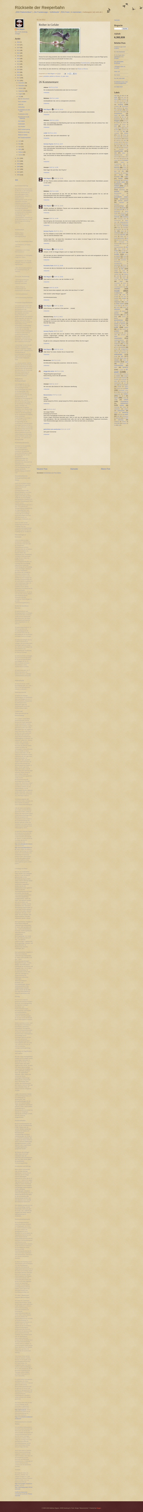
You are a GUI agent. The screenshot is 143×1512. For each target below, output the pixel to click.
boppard (118, 122)
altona (116, 99)
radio (115, 334)
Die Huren (117, 75)
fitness (121, 175)
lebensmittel (117, 265)
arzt (125, 101)
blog (124, 118)
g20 (125, 185)
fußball (116, 186)
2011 (18, 158)
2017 (18, 67)
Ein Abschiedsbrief (119, 51)
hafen (123, 215)
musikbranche (118, 293)
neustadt (116, 296)
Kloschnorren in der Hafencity (23, 117)
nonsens (116, 298)
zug (119, 425)
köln (117, 252)
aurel (127, 102)
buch (120, 127)
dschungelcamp (119, 144)
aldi (125, 95)
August (20, 94)
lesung (116, 267)
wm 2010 (125, 418)
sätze (127, 345)
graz (125, 209)
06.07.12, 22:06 (59, 371)
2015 (18, 72)
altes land (123, 97)
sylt (125, 383)
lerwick (124, 265)
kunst (115, 259)
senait (115, 356)
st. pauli (63, 76)
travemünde (117, 394)
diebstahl (126, 138)
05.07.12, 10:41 (52, 133)
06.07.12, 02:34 (53, 287)
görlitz (115, 209)
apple (115, 101)
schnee (118, 350)
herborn (118, 225)
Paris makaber (22, 101)
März (20, 149)
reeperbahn (118, 338)
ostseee (124, 307)
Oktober (20, 88)
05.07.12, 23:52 (58, 276)
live (122, 268)
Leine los (20, 104)
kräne (124, 256)
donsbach (116, 142)
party (115, 316)
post (118, 329)
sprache (125, 367)
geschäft (121, 202)
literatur (116, 268)
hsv (115, 231)
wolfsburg (116, 421)
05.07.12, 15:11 (58, 231)
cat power (116, 131)
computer (116, 133)
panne (116, 313)
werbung (125, 412)
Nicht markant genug (24, 129)
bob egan (126, 120)
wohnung (120, 420)
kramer (118, 256)
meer (121, 281)
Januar (20, 154)
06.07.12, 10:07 (58, 331)
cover (118, 135)
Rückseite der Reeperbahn (40, 7)
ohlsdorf (126, 301)
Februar (20, 152)
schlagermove (124, 349)
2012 (18, 80)
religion (123, 342)
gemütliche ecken (121, 197)
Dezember (21, 83)
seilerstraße (118, 354)
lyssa (123, 270)
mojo (124, 285)
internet (116, 234)
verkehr (122, 405)
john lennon (119, 240)
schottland (124, 350)
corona (126, 133)
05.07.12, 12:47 (58, 144)
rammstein (123, 334)
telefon (126, 386)
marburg (126, 274)
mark (117, 276)
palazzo (124, 311)
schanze (123, 347)
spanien (121, 363)
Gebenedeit (21, 124)
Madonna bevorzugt (23, 132)
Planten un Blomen (83, 69)
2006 (18, 172)
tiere (67, 76)
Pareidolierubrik (85, 63)
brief (115, 126)
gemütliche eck (119, 195)
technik (119, 386)
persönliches (118, 320)
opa (121, 305)
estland (122, 162)
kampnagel (121, 241)
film (123, 171)
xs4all (45, 133)
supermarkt (123, 381)
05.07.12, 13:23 (58, 205)
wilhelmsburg (125, 416)
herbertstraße (124, 224)
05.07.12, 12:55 (53, 167)
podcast (116, 325)
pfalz (115, 322)
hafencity (116, 217)
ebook (124, 145)
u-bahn (124, 397)
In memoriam (76, 12)
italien (121, 236)
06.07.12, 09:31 (58, 316)
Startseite (74, 469)
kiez (126, 243)
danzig (124, 135)
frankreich (125, 180)
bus (117, 129)
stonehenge (123, 379)
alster (115, 97)
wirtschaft (118, 418)
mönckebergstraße (118, 286)
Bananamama (48, 395)
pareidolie (46, 76)
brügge (115, 127)
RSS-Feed (65, 12)
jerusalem (121, 238)
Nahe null (117, 71)
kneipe (116, 250)
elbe (115, 153)
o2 (124, 300)
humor (122, 231)
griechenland (117, 211)
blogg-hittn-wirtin (49, 371)
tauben (126, 384)
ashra (115, 102)
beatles (124, 111)
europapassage (117, 164)
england (118, 158)
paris (125, 314)
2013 (18, 77)
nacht (123, 294)
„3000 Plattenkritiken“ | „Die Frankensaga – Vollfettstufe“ (37, 12)
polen (123, 325)
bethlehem (116, 117)
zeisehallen (117, 423)
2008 (18, 166)
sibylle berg (123, 358)
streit (115, 381)
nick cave (123, 296)
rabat (125, 332)
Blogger (99, 1508)
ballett (126, 110)
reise (115, 342)
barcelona (118, 111)
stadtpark (126, 375)
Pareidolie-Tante (48, 265)
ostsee (118, 307)
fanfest (124, 167)
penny (116, 318)
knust (122, 250)
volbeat (124, 407)
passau (123, 316)
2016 (18, 69)
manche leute (117, 274)
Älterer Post (105, 469)
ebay (118, 145)
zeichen (124, 421)
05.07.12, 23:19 (58, 249)
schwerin (116, 352)
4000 (115, 95)
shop (115, 358)
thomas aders (120, 388)
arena (120, 101)
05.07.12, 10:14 (58, 109)
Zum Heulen (21, 126)
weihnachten (121, 410)
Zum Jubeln (21, 121)
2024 (18, 47)
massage (116, 277)
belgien (115, 115)
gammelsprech (119, 187)
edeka (119, 147)
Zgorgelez (124, 423)
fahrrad (116, 167)
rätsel (115, 336)
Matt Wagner (47, 109)
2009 (18, 164)
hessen (118, 227)
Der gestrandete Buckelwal (118, 62)
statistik (117, 377)
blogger (116, 120)
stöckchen (123, 377)
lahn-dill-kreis (117, 261)
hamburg (125, 217)
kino (127, 247)
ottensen (117, 309)
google (124, 207)
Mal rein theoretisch (23, 99)
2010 (18, 161)
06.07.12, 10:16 (58, 349)
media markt (117, 279)
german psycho (123, 200)
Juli (19, 96)
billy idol (124, 117)
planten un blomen (55, 76)
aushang (116, 106)
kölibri (126, 250)
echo (115, 147)
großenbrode (123, 213)
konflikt (116, 254)
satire (120, 345)
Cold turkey (21, 107)
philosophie (122, 322)
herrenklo (125, 225)
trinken (126, 394)
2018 (18, 64)
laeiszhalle (123, 259)
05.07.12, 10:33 (54, 120)
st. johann (121, 369)
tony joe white (123, 392)
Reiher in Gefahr (22, 135)
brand (124, 122)
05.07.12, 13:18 (58, 178)
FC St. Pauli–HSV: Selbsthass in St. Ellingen (119, 56)
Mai (19, 144)
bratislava (116, 124)
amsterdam (123, 99)
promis (116, 331)
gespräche (117, 207)
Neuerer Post (42, 469)
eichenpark (125, 147)
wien (118, 416)
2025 (18, 45)
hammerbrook (117, 220)
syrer (115, 384)
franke (120, 178)
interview (122, 234)
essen (126, 160)
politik (116, 327)
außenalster (125, 106)
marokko (124, 276)
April (19, 146)
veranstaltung (124, 401)
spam (126, 362)
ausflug (120, 104)
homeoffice (118, 229)
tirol (117, 392)
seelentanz (123, 352)
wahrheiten (117, 409)
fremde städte (120, 182)
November (21, 85)
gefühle (116, 191)
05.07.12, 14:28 (53, 218)
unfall (115, 399)
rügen (115, 345)
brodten (123, 126)
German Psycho (48, 144)
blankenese (117, 118)
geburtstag (122, 189)
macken (116, 272)
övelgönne (116, 311)
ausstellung (119, 108)
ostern (126, 305)
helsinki (117, 224)
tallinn (120, 384)
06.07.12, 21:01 (56, 360)
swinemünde (117, 383)
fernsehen (124, 169)
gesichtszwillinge (119, 206)
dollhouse (118, 140)
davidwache (119, 138)
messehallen (117, 283)
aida (120, 95)
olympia (116, 305)
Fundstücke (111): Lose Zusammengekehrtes (121, 82)
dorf (122, 142)
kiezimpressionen (118, 247)
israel (115, 236)
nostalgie (123, 298)
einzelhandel (118, 151)
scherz (116, 349)
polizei (126, 327)
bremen (124, 124)
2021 (18, 56)
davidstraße (125, 136)
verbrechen (124, 403)
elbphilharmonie (118, 154)
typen (116, 397)
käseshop (116, 243)
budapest (126, 127)
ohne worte (120, 303)
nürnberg (116, 300)
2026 (18, 42)
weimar (115, 412)
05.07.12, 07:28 (53, 87)
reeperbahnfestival (119, 340)
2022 (18, 53)
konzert (126, 254)
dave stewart (117, 136)
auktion (121, 102)
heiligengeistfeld (124, 222)
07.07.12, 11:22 (57, 395)
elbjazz (123, 153)
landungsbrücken (118, 263)
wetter (126, 414)
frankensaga (117, 180)
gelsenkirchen (117, 193)
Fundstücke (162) (23, 114)
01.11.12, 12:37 (65, 429)
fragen (126, 176)
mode (115, 285)
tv (124, 396)
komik (123, 252)
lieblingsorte (123, 267)
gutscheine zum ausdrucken (52, 429)
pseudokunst (117, 332)
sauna (117, 347)
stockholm (116, 379)
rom (125, 343)
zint (115, 425)
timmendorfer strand (123, 390)
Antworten (46, 92)
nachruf (116, 294)
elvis (121, 156)
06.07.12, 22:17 (53, 384)
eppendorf (124, 158)
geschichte (116, 204)
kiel (122, 243)
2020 (18, 58)
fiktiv (115, 171)
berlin (123, 115)
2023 (18, 50)
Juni (19, 141)
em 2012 (126, 156)
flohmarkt (116, 176)
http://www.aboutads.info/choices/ (23, 844)
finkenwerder (117, 173)
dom (125, 140)
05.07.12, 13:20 (54, 191)
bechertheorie (118, 113)
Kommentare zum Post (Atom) (52, 473)
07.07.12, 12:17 (51, 409)
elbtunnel (116, 156)
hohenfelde (125, 227)
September (21, 91)
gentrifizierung (124, 199)
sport (115, 367)
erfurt (121, 160)
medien (126, 279)
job (127, 238)
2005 (18, 175)
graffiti (120, 209)
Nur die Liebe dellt (119, 78)
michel (124, 283)
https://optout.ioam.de (20, 1409)
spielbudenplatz (118, 365)
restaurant (117, 343)
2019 (18, 61)
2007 (18, 169)
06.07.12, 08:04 (58, 306)
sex (122, 356)
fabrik (124, 165)
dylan (126, 144)
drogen (126, 142)
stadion (118, 376)
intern (124, 232)
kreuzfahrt (117, 258)
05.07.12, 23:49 (58, 265)
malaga (124, 272)
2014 (18, 75)
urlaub (126, 399)
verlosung (116, 407)
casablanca (123, 129)
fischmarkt (125, 173)
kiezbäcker (116, 245)
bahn (120, 110)
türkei (120, 396)
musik (117, 291)
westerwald (120, 414)
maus (124, 277)
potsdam (124, 329)
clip (124, 131)
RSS (16, 180)
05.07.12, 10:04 (54, 98)
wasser (126, 409)
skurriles (117, 362)
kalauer (126, 240)
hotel (125, 229)
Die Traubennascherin (24, 137)
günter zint (116, 215)
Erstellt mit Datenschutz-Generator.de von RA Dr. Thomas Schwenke (23, 1493)
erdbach (116, 160)
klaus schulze (121, 249)
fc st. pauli (116, 169)
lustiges (116, 270)
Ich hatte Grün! (119, 87)
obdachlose (117, 302)
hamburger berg (122, 218)
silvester (116, 360)
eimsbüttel (121, 149)
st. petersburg (125, 374)
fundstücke (118, 184)
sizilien (124, 360)
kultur (124, 258)
